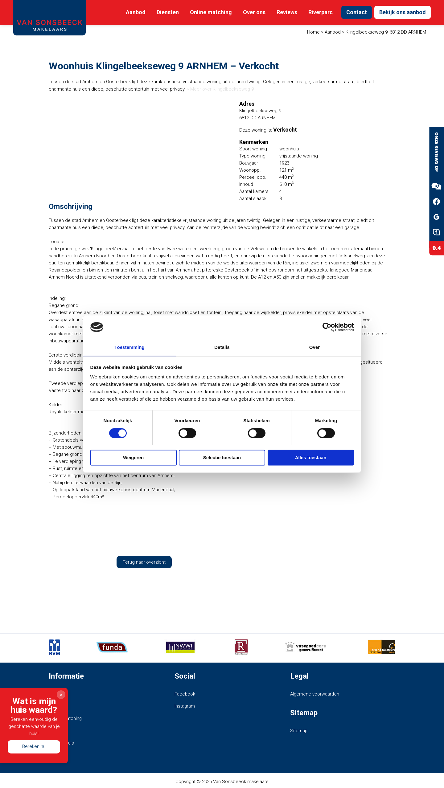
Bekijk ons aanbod (402, 12)
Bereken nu (34, 746)
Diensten (168, 12)
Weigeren (133, 457)
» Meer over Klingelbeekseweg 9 (221, 89)
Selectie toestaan (222, 457)
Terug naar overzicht (144, 562)
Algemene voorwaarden (315, 693)
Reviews (287, 12)
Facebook (185, 693)
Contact (356, 12)
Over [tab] (314, 347)
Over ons (254, 12)
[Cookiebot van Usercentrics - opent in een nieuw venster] (327, 327)
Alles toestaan (311, 457)
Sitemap (299, 730)
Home (313, 32)
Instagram (185, 705)
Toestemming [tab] (129, 347)
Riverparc (320, 12)
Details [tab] (222, 347)
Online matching (211, 12)
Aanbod (136, 12)
